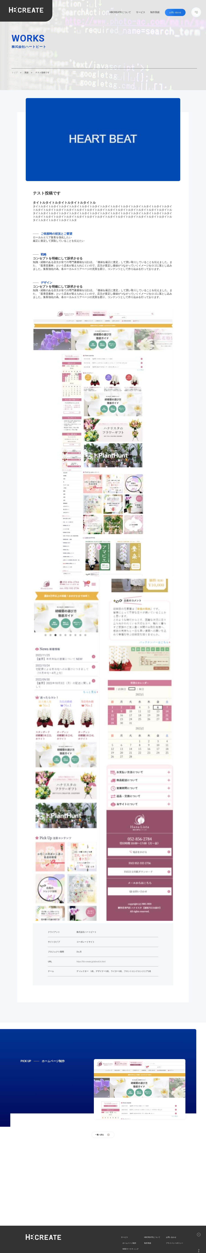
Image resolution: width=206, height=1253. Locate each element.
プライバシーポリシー (174, 1243)
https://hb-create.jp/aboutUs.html (91, 961)
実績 (26, 72)
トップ (15, 72)
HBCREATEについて (120, 12)
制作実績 (155, 12)
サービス (140, 12)
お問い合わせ (171, 1237)
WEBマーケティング (130, 1249)
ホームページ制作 (129, 1243)
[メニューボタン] (196, 12)
